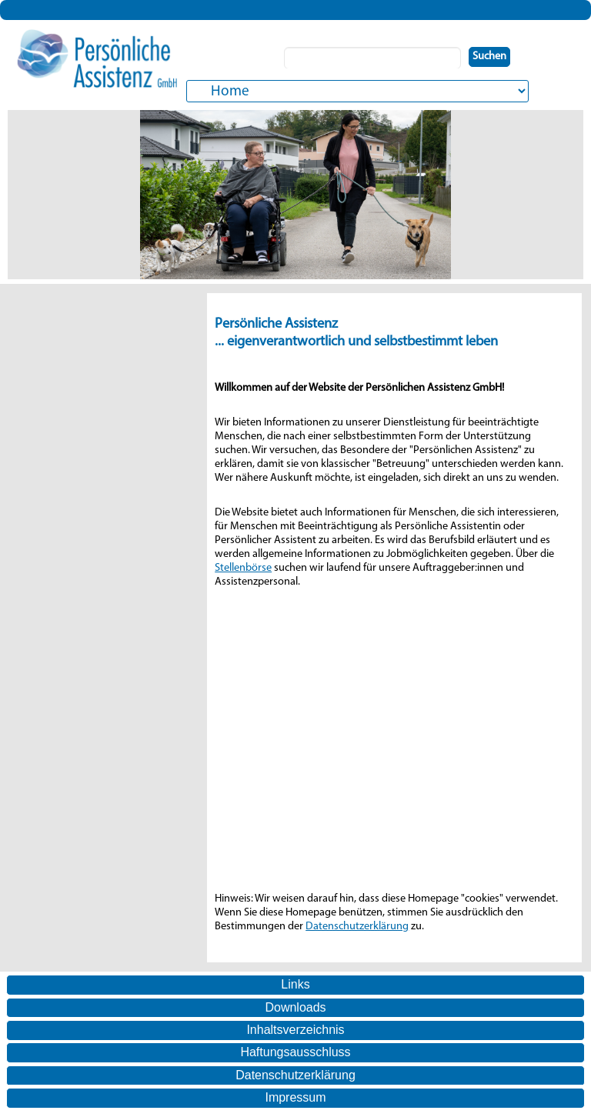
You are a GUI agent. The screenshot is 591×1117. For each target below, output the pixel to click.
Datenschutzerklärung (357, 926)
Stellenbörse (243, 568)
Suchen (489, 56)
